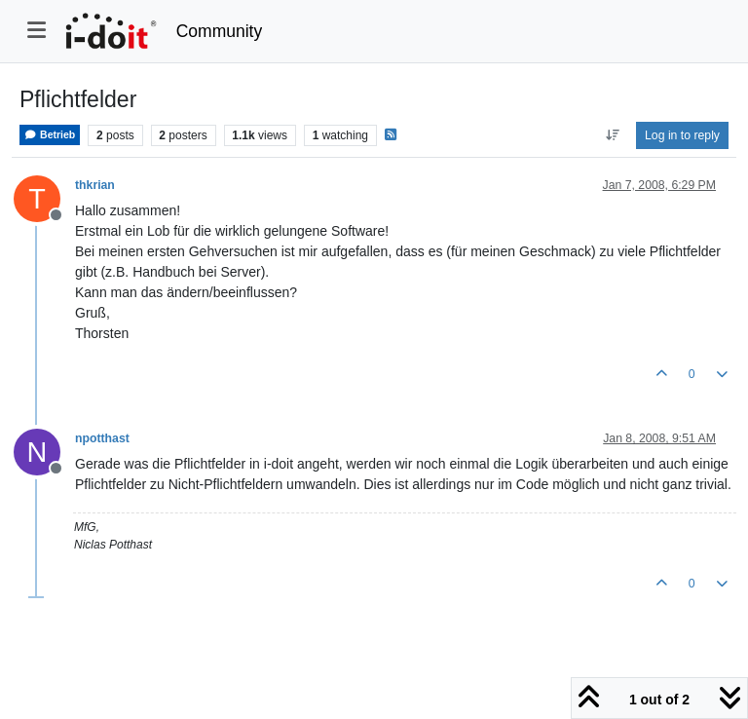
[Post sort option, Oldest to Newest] (612, 135)
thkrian (95, 185)
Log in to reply (682, 135)
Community (219, 31)
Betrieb (49, 135)
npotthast (102, 438)
